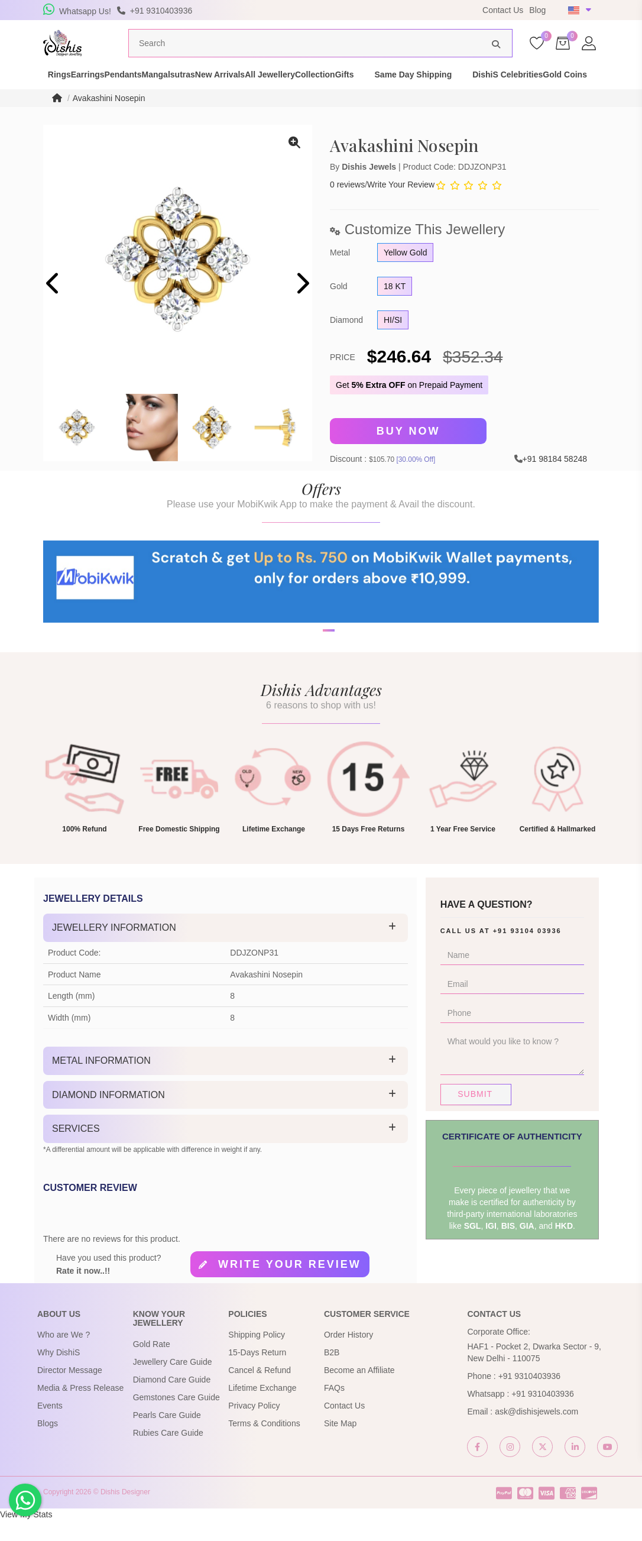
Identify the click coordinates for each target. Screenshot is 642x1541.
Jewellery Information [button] (114, 949)
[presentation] (53, 306)
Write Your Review (401, 207)
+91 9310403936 (529, 1397)
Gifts (468, 91)
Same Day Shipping (537, 91)
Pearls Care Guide (167, 1435)
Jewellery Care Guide (172, 1382)
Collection (418, 91)
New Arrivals (282, 91)
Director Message (69, 1391)
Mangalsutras (209, 91)
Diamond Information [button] (108, 1116)
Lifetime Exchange (262, 1409)
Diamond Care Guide (172, 1400)
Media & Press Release (80, 1409)
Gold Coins (140, 103)
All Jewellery (353, 91)
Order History (348, 1356)
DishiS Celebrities (62, 103)
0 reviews (347, 207)
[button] (313, 694)
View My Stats (26, 1535)
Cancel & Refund (259, 1391)
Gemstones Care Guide (176, 1418)
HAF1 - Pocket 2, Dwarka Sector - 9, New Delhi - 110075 (534, 1373)
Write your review (289, 1285)
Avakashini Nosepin (109, 120)
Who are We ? (63, 1356)
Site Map (340, 1444)
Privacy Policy (254, 1427)
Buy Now (408, 453)
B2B (331, 1373)
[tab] (225, 949)
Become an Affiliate (359, 1391)
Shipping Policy (256, 1356)
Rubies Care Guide (168, 1453)
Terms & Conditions (264, 1444)
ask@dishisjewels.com (536, 1433)
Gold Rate (151, 1365)
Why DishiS (58, 1373)
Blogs (47, 1444)
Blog (537, 10)
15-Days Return (257, 1373)
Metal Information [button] (101, 1082)
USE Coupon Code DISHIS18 (400, 10)
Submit (475, 1115)
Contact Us (502, 10)
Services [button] (76, 1150)
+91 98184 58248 (555, 480)
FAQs (334, 1409)
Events (50, 1427)
